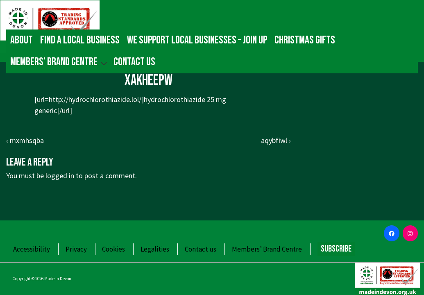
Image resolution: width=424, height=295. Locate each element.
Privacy (76, 249)
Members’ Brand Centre (59, 62)
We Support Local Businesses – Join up (197, 40)
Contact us (134, 61)
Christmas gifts (304, 40)
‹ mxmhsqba (25, 140)
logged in (59, 175)
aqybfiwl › (276, 140)
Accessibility (31, 249)
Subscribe (336, 248)
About (21, 40)
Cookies (113, 249)
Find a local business (80, 40)
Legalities (155, 249)
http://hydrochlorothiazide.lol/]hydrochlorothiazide (127, 99)
